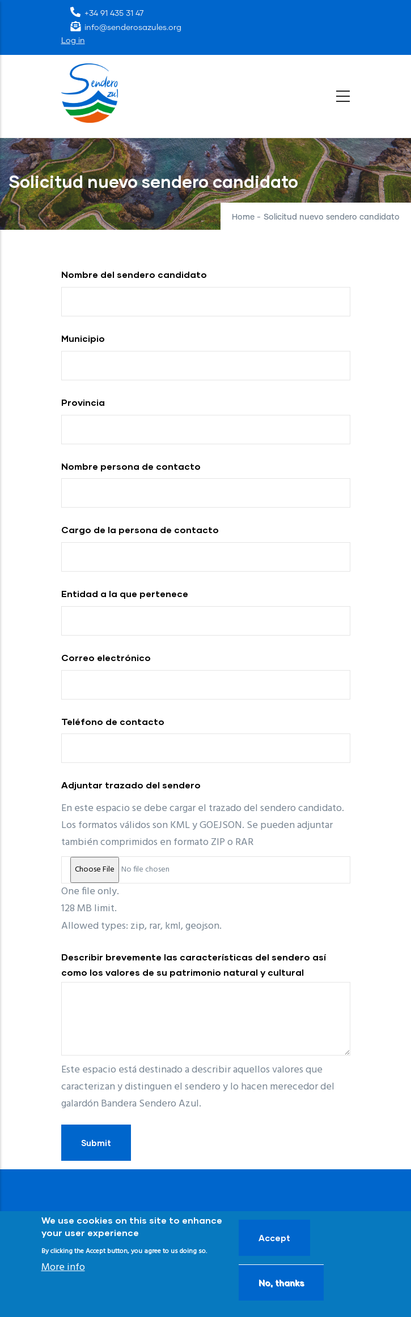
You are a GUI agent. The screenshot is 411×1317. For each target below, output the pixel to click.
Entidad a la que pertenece (124, 593)
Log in (73, 41)
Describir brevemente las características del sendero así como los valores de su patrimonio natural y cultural (193, 964)
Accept (274, 1238)
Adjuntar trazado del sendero (131, 784)
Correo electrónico (106, 657)
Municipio (83, 338)
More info (63, 1267)
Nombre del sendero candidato (134, 274)
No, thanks (281, 1282)
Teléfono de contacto (112, 721)
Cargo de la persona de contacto (140, 529)
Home (243, 217)
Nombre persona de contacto (131, 466)
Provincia (83, 402)
